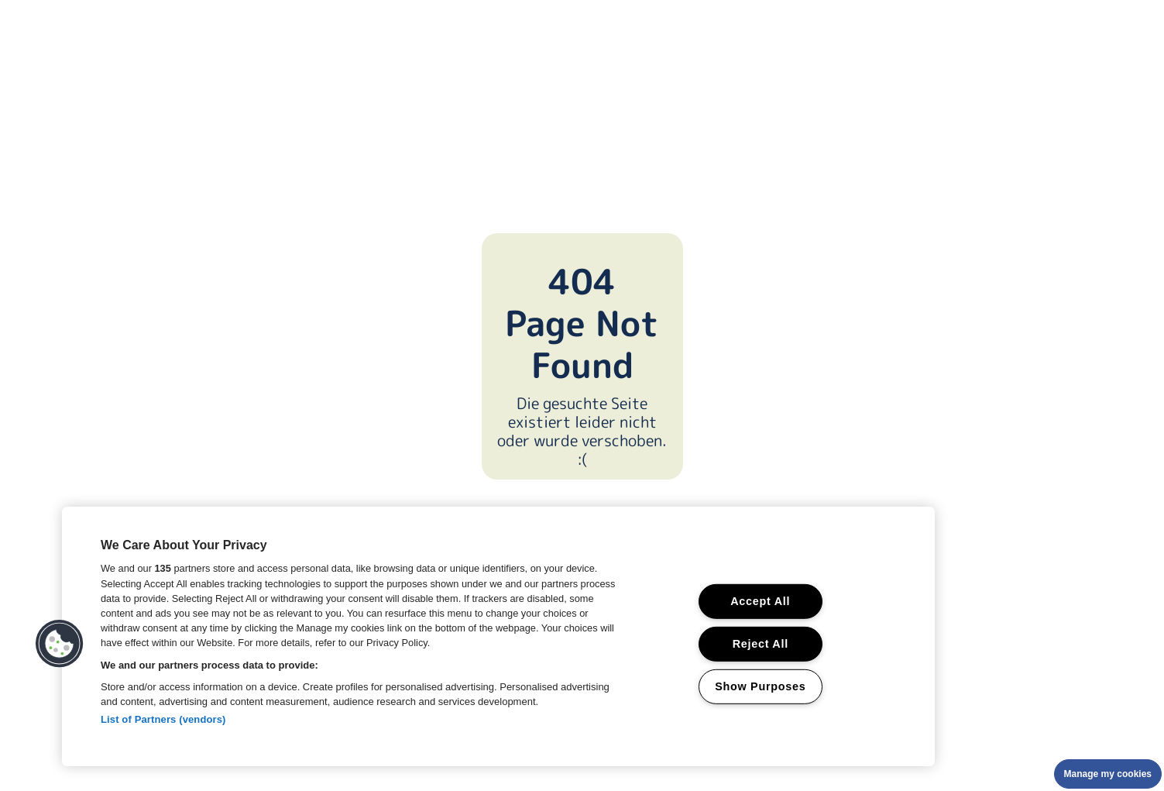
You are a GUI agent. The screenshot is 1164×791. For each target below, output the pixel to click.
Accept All (760, 601)
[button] (59, 644)
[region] (498, 636)
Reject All (760, 644)
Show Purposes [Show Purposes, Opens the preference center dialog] (760, 685)
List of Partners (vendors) (163, 719)
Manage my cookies (1108, 774)
